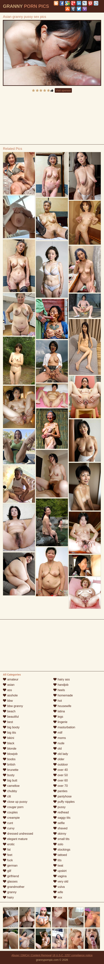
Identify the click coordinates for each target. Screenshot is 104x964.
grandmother (13, 886)
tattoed (60, 855)
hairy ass (61, 679)
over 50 (60, 775)
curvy (8, 828)
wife (58, 892)
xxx (57, 897)
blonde (9, 748)
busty (8, 775)
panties (60, 791)
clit (7, 796)
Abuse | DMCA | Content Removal (31, 955)
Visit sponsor (63, 90)
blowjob (10, 753)
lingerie (60, 722)
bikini (8, 738)
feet (7, 855)
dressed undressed (18, 833)
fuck (8, 860)
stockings (61, 849)
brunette (10, 769)
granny (9, 892)
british (9, 764)
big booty (11, 727)
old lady (60, 753)
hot (57, 700)
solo (58, 844)
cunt (8, 823)
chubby (10, 791)
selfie (59, 823)
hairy (8, 897)
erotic (9, 844)
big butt (10, 780)
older (58, 759)
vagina (60, 876)
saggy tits (61, 817)
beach (9, 711)
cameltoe (11, 785)
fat (6, 849)
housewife (62, 706)
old (57, 748)
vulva (59, 886)
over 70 (60, 785)
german (10, 865)
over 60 (60, 780)
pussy (59, 807)
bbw (8, 700)
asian (8, 684)
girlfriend (11, 876)
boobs (9, 759)
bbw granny (13, 706)
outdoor (60, 764)
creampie (11, 817)
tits (57, 860)
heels (59, 690)
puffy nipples (64, 801)
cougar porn (13, 807)
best (8, 722)
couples (10, 812)
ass (7, 690)
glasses (10, 881)
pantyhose (62, 796)
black (8, 743)
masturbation (64, 727)
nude (58, 743)
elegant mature (15, 839)
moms (59, 738)
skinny (59, 833)
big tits (9, 732)
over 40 (60, 769)
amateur (10, 679)
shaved (60, 828)
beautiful (11, 716)
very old (60, 881)
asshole (10, 695)
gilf (7, 870)
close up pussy (15, 801)
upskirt (60, 870)
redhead (61, 812)
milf (57, 732)
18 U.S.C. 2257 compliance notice (72, 955)
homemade (63, 695)
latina (59, 711)
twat (58, 865)
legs (58, 716)
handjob (60, 684)
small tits (61, 839)
